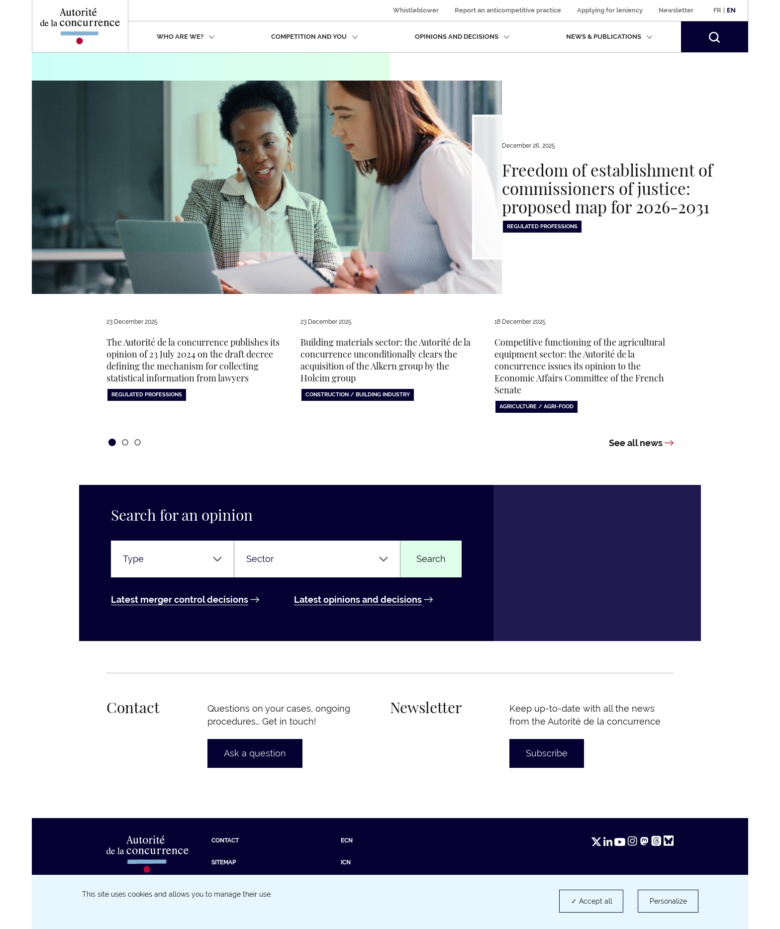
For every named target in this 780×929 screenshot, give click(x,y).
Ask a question (255, 753)
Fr (717, 10)
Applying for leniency (610, 10)
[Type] (172, 559)
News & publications (609, 36)
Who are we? (186, 36)
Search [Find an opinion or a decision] (431, 559)
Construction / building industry (357, 394)
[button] (714, 36)
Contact (225, 840)
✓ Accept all (591, 901)
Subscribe (547, 753)
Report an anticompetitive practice (508, 10)
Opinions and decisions (462, 36)
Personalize (668, 901)
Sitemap (223, 862)
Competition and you (314, 36)
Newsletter (676, 10)
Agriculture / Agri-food (536, 406)
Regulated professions (542, 226)
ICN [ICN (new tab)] (346, 862)
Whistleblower (416, 10)
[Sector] (317, 559)
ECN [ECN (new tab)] (347, 840)
